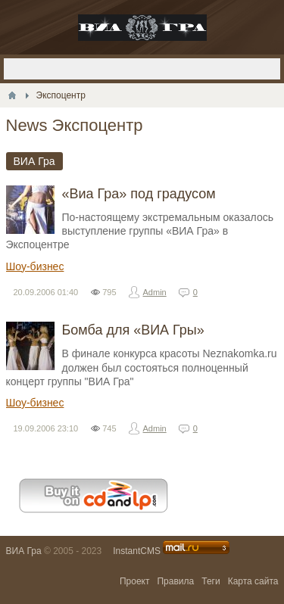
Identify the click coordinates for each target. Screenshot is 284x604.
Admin (155, 292)
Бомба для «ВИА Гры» (133, 330)
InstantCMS (137, 551)
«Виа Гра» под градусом (139, 193)
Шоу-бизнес (35, 266)
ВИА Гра (24, 551)
